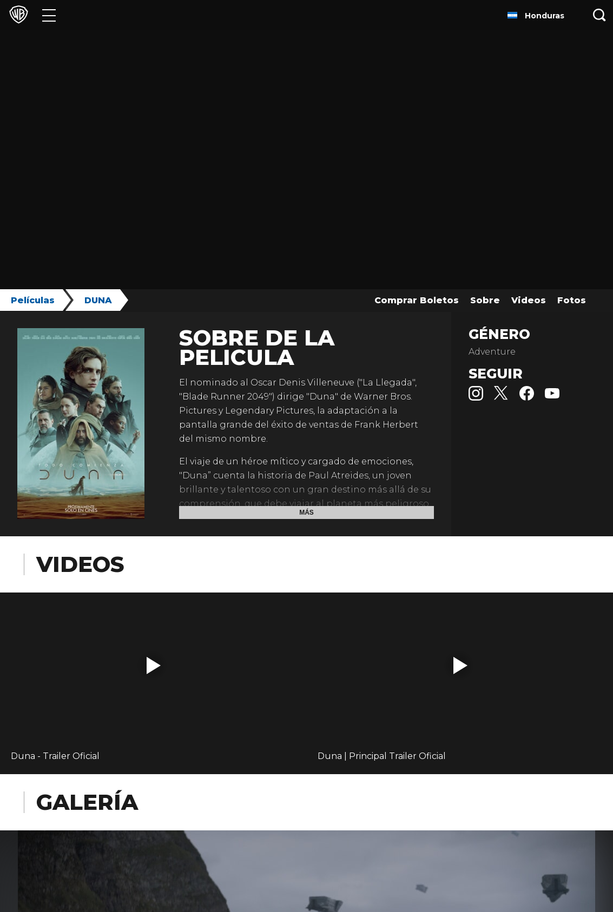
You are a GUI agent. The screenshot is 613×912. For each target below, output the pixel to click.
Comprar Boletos (416, 300)
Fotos (571, 300)
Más (306, 512)
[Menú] (49, 15)
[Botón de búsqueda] (599, 15)
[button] (154, 665)
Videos (528, 300)
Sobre (485, 300)
